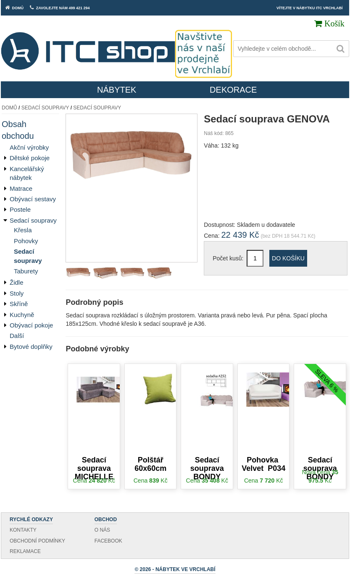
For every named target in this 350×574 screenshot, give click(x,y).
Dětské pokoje (30, 157)
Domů (9, 108)
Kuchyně (22, 314)
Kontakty (23, 530)
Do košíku (288, 258)
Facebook (108, 541)
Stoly (17, 293)
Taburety (26, 271)
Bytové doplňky (31, 346)
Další (17, 335)
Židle (17, 282)
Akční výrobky (29, 147)
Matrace (21, 188)
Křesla (23, 230)
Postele (20, 209)
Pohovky (26, 240)
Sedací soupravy (45, 108)
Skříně (19, 303)
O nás (102, 530)
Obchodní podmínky (37, 541)
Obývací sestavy (33, 199)
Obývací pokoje (31, 325)
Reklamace (25, 551)
